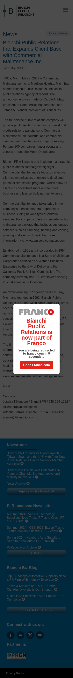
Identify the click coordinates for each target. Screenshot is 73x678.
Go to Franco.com (36, 365)
